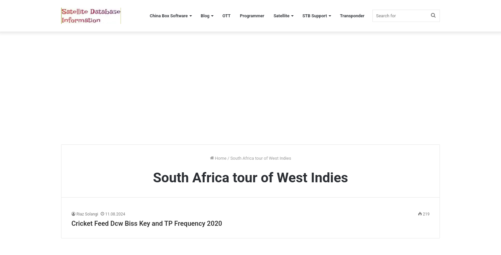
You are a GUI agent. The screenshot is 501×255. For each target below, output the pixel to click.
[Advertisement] (250, 88)
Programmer (252, 15)
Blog (205, 15)
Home (218, 158)
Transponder (352, 15)
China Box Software (169, 15)
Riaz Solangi (87, 214)
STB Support (314, 15)
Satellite (281, 15)
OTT (226, 15)
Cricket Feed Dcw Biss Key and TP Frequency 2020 (146, 223)
